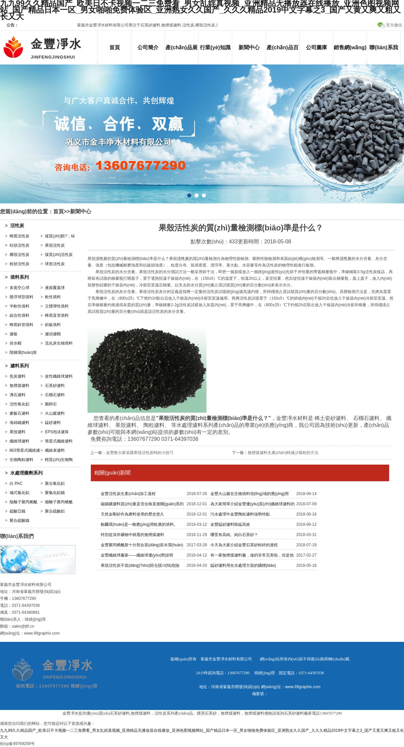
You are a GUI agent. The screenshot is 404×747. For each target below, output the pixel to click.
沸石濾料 (17, 395)
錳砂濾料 (53, 422)
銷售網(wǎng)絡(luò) (350, 53)
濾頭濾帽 (53, 334)
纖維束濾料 (55, 450)
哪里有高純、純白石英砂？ (234, 534)
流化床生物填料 (59, 343)
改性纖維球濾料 (59, 376)
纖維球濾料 (19, 441)
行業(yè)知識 (215, 47)
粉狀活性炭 (19, 264)
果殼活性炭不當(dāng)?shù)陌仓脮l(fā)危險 (140, 565)
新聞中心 (249, 47)
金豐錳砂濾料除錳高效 (230, 524)
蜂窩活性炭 (19, 236)
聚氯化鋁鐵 (55, 492)
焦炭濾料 (17, 376)
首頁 (114, 47)
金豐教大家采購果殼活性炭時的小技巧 (139, 452)
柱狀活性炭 (19, 245)
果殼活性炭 (55, 245)
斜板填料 (53, 324)
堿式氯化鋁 (19, 492)
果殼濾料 (17, 432)
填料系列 (19, 277)
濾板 (14, 334)
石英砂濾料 (55, 385)
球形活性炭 (55, 264)
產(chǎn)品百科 (282, 53)
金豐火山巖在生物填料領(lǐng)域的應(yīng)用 (249, 493)
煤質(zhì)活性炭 (59, 254)
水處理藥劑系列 (26, 473)
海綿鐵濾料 (19, 422)
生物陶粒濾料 (21, 459)
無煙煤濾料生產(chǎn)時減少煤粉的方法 (283, 452)
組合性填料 (19, 315)
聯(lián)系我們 (383, 53)
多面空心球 (19, 287)
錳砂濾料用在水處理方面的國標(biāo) (243, 565)
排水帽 (15, 343)
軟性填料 (53, 297)
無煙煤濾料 (19, 385)
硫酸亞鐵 (17, 511)
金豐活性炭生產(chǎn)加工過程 (128, 493)
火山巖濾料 (55, 413)
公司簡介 (148, 47)
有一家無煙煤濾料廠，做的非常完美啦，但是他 (252, 555)
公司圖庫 (316, 47)
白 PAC (16, 483)
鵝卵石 (51, 404)
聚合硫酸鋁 (55, 511)
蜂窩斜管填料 (21, 324)
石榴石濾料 (55, 395)
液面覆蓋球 (55, 287)
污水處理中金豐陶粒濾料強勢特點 (240, 514)
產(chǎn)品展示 (181, 53)
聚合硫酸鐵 (19, 520)
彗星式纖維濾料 (59, 441)
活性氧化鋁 (19, 404)
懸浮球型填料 (21, 297)
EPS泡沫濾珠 (57, 432)
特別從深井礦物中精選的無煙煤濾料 (132, 534)
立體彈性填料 (57, 306)
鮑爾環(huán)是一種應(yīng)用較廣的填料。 (139, 524)
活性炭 (17, 225)
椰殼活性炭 (19, 254)
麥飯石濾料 (19, 413)
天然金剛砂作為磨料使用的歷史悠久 (132, 514)
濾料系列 (19, 365)
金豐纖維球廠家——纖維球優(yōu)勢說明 (137, 555)
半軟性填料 (19, 306)
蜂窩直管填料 (57, 315)
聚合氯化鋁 (55, 483)
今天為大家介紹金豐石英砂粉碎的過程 (244, 545)
